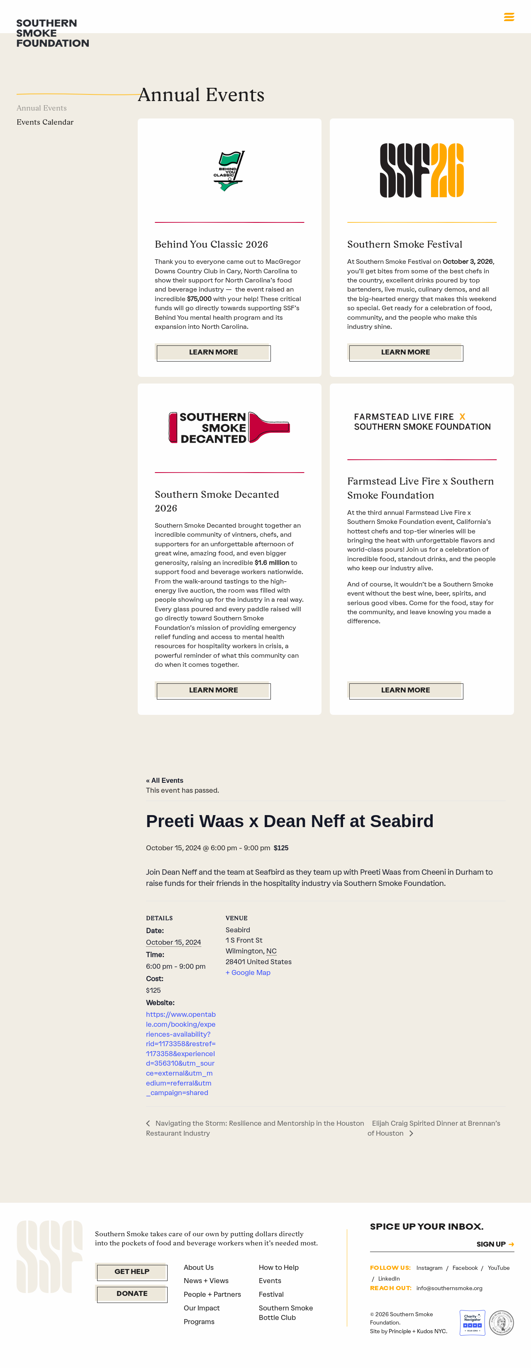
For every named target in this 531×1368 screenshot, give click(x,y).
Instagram (430, 1283)
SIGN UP (491, 1260)
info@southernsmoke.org (449, 1303)
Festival (271, 1309)
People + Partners (212, 1309)
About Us (199, 1282)
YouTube (499, 1283)
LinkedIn (389, 1293)
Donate (132, 1309)
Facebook (466, 1283)
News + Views (206, 1296)
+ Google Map (248, 988)
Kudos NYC (431, 1346)
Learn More (213, 353)
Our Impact (202, 1323)
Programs (199, 1336)
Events (270, 1296)
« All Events (164, 795)
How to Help (279, 1282)
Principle (400, 1346)
